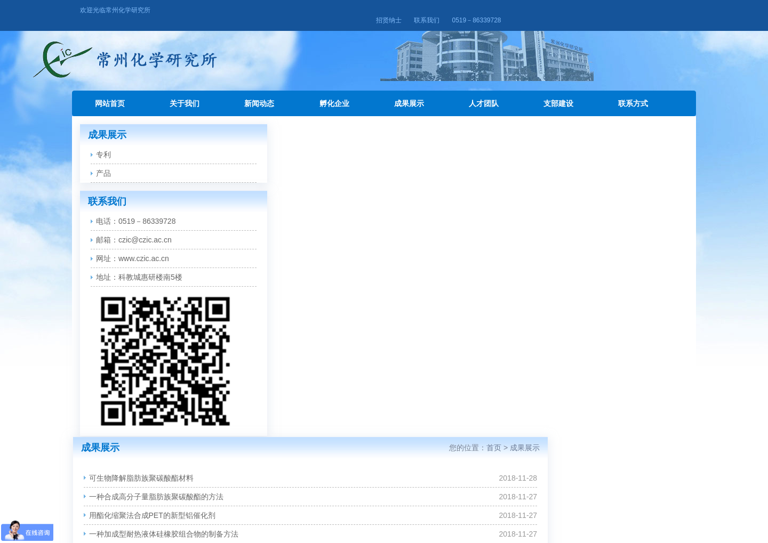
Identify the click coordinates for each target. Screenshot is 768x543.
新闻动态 (259, 93)
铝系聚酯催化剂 (270, 397)
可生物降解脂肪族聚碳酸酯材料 (296, 155)
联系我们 (614, 10)
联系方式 (633, 93)
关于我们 (184, 93)
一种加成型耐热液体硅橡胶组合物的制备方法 (319, 211)
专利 (103, 144)
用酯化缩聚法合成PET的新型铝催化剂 (307, 192)
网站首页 (110, 93)
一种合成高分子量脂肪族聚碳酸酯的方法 (311, 173)
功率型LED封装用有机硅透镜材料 (300, 323)
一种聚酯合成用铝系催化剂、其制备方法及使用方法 (330, 248)
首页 (634, 124)
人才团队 (484, 93)
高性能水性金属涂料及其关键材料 (300, 379)
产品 (103, 163)
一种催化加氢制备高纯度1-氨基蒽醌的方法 (314, 304)
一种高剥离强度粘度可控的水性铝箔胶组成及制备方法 (333, 267)
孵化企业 (334, 93)
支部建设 (558, 93)
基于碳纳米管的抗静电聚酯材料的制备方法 (315, 285)
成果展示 (409, 93)
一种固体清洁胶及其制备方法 (292, 229)
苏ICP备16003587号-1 (384, 519)
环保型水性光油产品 (277, 360)
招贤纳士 (575, 10)
